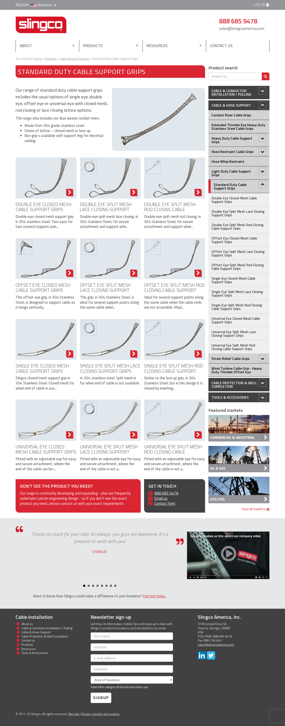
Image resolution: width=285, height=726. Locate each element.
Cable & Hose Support (239, 105)
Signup (101, 698)
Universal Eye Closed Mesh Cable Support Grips (46, 449)
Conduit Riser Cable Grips (231, 115)
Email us (160, 498)
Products (102, 45)
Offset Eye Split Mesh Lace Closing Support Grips (105, 290)
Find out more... (154, 596)
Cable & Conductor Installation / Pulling (239, 92)
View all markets (256, 509)
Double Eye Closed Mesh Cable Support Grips (43, 207)
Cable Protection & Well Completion (239, 384)
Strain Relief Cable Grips (239, 358)
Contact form (164, 503)
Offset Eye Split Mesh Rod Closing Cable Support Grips (174, 290)
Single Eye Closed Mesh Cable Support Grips (42, 368)
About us (27, 623)
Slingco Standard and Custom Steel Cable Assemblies (41, 24)
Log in (261, 5)
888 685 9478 (166, 493)
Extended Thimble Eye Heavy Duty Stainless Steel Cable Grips (238, 126)
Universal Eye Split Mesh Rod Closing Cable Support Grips (173, 451)
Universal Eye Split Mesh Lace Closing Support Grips (109, 451)
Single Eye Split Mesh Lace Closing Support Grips (110, 368)
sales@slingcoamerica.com (241, 28)
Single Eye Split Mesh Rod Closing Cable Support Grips (173, 371)
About (26, 46)
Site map (73, 714)
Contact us (221, 46)
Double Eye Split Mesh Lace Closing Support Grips (106, 209)
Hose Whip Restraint (228, 161)
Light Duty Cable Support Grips (239, 172)
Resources (157, 46)
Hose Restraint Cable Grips (239, 151)
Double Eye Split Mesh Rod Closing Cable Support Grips (170, 209)
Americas (43, 5)
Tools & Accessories (239, 397)
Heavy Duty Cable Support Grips (239, 139)
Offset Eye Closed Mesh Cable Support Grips (43, 287)
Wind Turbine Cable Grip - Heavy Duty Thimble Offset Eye (237, 370)
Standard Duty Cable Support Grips (240, 186)
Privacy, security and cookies (100, 714)
